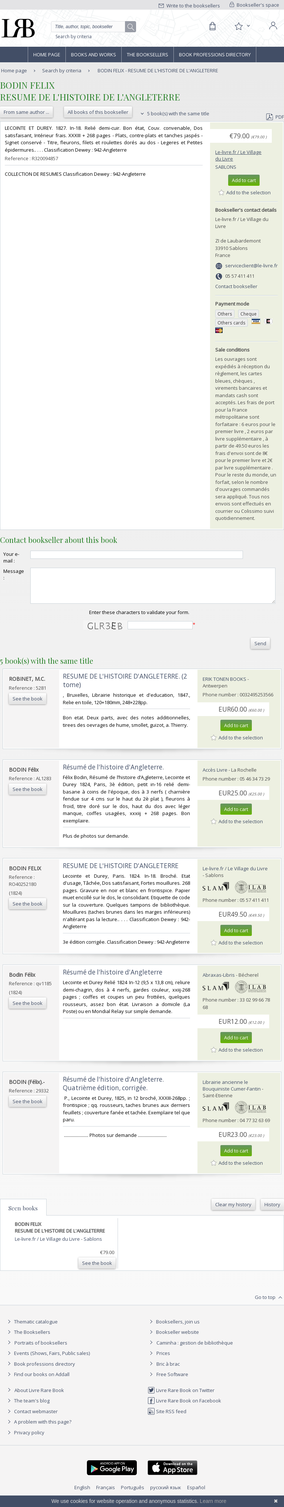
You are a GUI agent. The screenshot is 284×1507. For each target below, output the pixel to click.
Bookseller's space (254, 4)
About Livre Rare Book (39, 1397)
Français (105, 1494)
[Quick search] (93, 26)
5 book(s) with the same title (174, 113)
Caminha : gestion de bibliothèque (194, 1349)
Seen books (23, 1215)
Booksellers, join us (174, 1328)
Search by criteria (73, 36)
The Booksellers (147, 54)
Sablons (225, 167)
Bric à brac (168, 1370)
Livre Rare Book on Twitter (181, 1397)
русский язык (165, 1494)
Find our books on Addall (38, 1381)
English (82, 1494)
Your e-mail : (11, 557)
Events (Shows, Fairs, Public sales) (48, 1359)
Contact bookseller (236, 286)
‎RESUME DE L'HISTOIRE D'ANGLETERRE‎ (121, 872)
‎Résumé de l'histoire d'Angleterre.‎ (113, 773)
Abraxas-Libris (219, 981)
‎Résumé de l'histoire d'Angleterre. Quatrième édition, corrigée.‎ (113, 1090)
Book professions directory (215, 54)
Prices (163, 1359)
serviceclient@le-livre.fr (251, 265)
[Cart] (212, 26)
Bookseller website (173, 1338)
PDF (275, 116)
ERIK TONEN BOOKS (224, 685)
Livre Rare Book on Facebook (184, 1407)
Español (196, 1494)
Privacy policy (25, 1439)
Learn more (213, 1501)
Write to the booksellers (189, 5)
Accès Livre (215, 776)
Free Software (172, 1381)
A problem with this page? (38, 1428)
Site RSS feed (167, 1418)
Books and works (93, 54)
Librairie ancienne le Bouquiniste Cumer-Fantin (232, 1092)
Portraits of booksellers (40, 1349)
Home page (46, 54)
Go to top (269, 1304)
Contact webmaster (32, 1418)
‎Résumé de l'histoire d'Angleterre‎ (112, 979)
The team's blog (28, 1407)
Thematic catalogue (32, 1328)
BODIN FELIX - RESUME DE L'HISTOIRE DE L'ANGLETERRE (158, 70)
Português (132, 1494)
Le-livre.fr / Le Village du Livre (235, 875)
